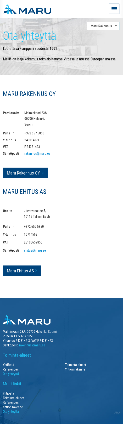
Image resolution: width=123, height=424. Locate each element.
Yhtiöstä (8, 365)
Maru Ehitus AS (20, 271)
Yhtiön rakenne (75, 369)
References (11, 369)
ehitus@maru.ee (35, 250)
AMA (117, 412)
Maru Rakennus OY (24, 173)
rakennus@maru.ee (37, 153)
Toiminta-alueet (75, 365)
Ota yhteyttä (11, 374)
